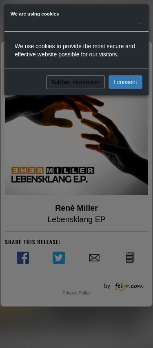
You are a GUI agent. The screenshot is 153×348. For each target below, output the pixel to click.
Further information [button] (75, 82)
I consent (125, 82)
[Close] (139, 21)
